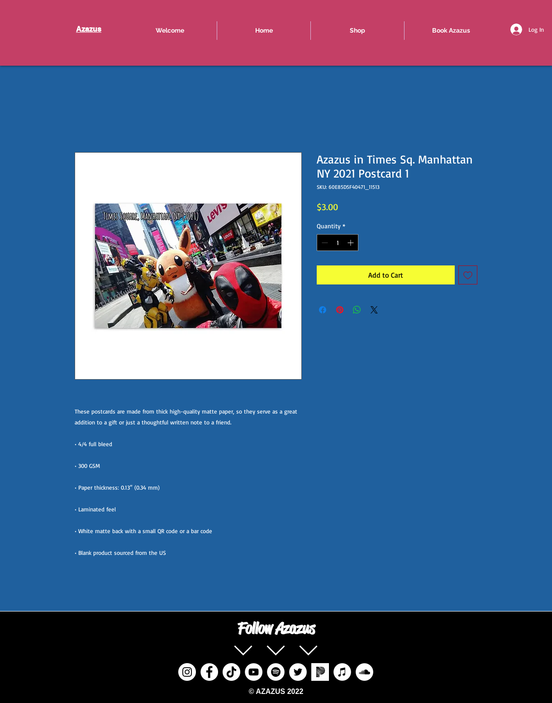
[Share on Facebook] (322, 309)
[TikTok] (231, 672)
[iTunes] (342, 672)
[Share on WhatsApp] (357, 309)
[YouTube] (253, 672)
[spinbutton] (337, 242)
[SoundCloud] (364, 672)
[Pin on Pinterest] (339, 309)
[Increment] (351, 242)
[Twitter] (298, 672)
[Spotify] (276, 672)
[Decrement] (323, 242)
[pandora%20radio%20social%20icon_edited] (320, 672)
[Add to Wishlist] (467, 274)
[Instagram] (187, 672)
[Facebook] (209, 672)
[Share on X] (374, 309)
